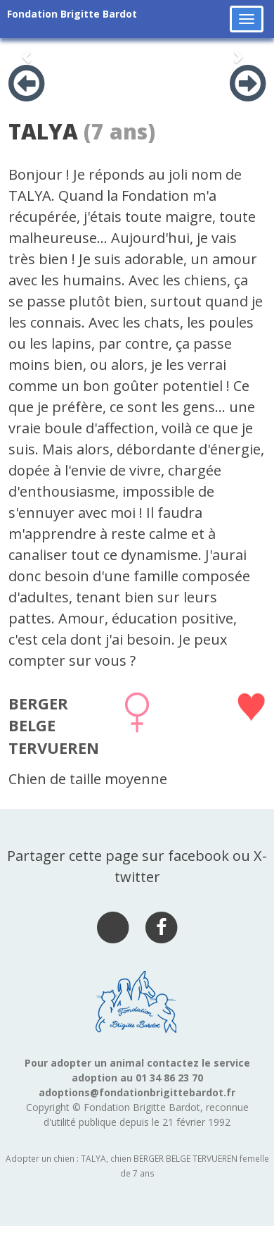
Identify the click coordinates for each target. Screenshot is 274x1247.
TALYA (43, 131)
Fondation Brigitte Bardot (72, 13)
